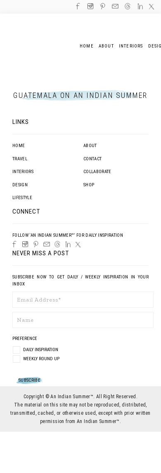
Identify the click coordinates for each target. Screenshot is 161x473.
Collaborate (97, 171)
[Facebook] (14, 244)
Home (18, 145)
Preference (25, 338)
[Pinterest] (36, 244)
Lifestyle (22, 197)
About (90, 145)
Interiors (22, 171)
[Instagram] (25, 244)
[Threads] (57, 244)
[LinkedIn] (68, 244)
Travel (19, 159)
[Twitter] (78, 245)
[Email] (46, 244)
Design (20, 185)
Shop (88, 185)
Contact (92, 159)
